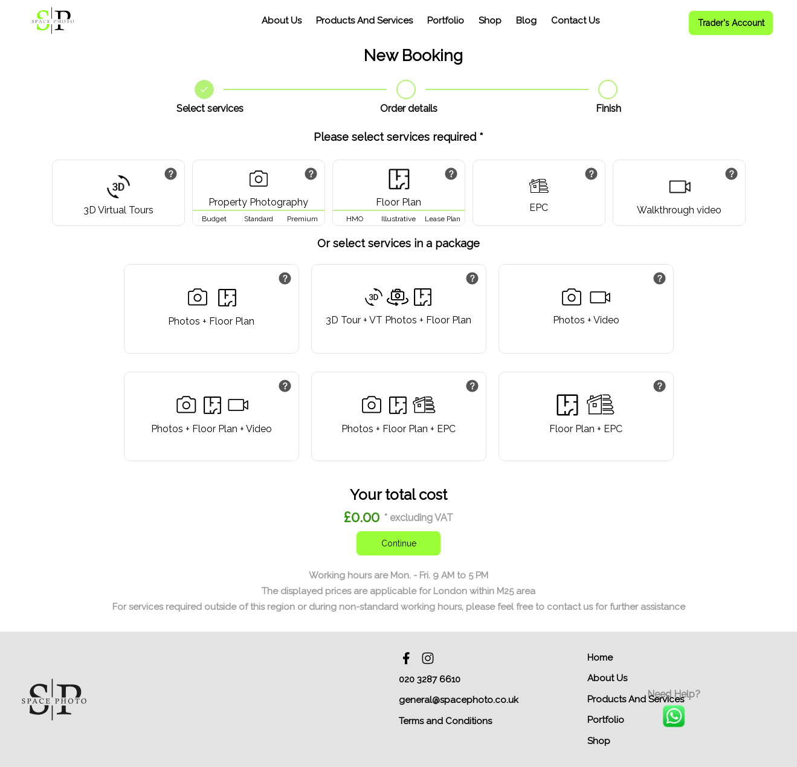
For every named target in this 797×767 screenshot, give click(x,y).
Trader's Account (731, 23)
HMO (354, 219)
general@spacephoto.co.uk (458, 699)
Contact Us (575, 20)
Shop (490, 20)
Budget (214, 219)
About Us (282, 20)
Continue (398, 543)
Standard (258, 219)
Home (600, 657)
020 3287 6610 (429, 679)
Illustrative (398, 219)
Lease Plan (442, 219)
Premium (302, 219)
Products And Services (364, 20)
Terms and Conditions (445, 721)
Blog (526, 20)
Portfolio (445, 20)
